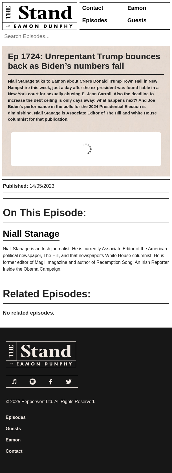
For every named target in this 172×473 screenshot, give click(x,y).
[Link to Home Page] (38, 16)
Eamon (136, 8)
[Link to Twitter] (68, 381)
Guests (137, 20)
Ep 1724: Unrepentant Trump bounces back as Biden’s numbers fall (84, 61)
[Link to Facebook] (50, 381)
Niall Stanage (31, 234)
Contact (92, 8)
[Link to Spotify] (32, 381)
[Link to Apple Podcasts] (14, 381)
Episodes (94, 20)
